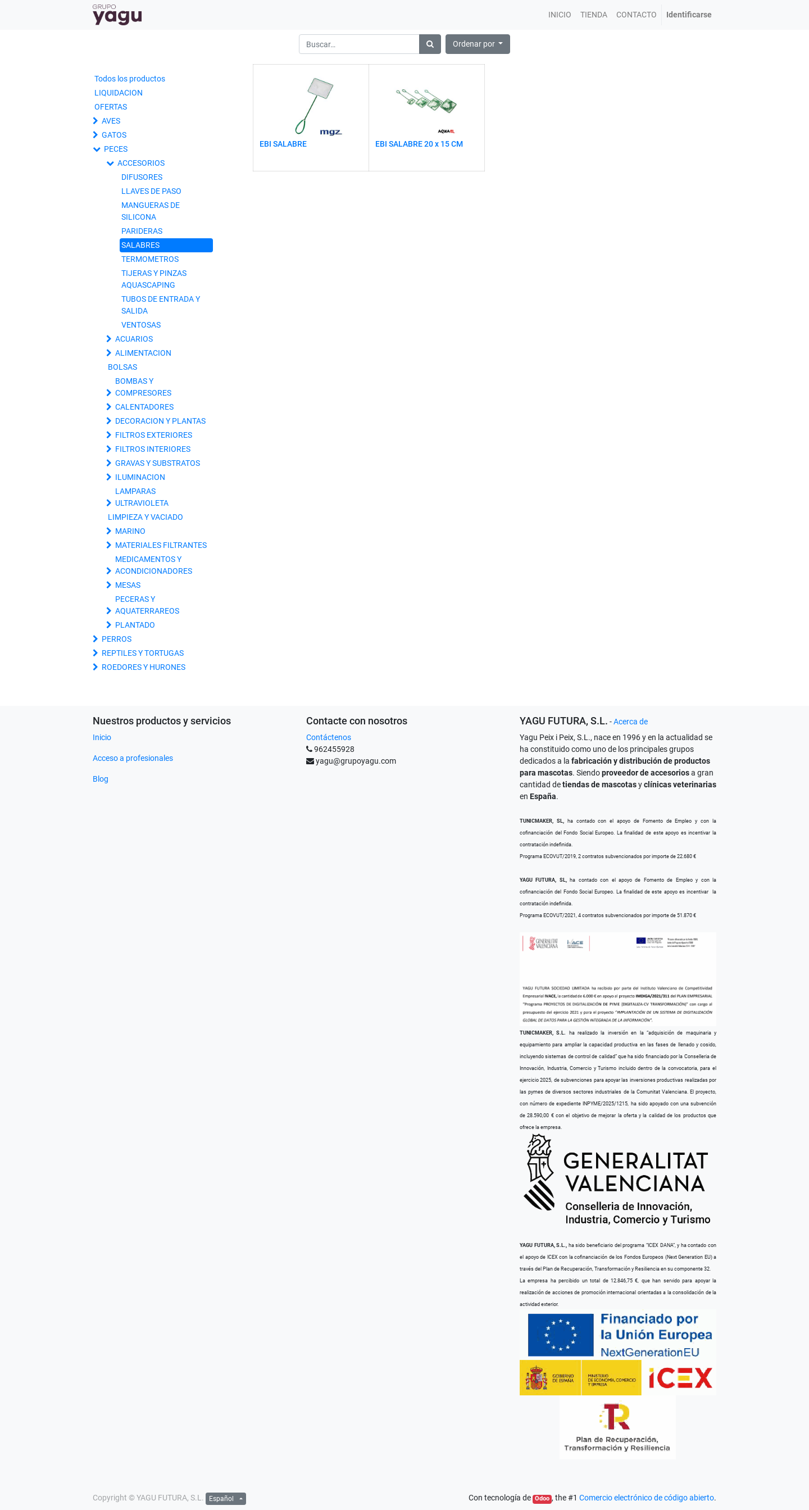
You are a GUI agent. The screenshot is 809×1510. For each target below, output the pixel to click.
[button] (478, 44)
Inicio (102, 737)
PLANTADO (135, 624)
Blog (100, 778)
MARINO (130, 531)
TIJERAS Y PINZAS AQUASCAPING (154, 279)
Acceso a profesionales (133, 758)
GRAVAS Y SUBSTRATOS (157, 463)
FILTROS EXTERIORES (153, 434)
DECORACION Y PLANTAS (160, 420)
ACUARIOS (134, 338)
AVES (111, 120)
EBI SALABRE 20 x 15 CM (419, 143)
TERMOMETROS (150, 259)
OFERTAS (110, 106)
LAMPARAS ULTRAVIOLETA (142, 497)
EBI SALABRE (283, 143)
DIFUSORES (141, 177)
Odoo (542, 1498)
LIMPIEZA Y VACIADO (145, 517)
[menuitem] (560, 14)
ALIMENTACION (143, 352)
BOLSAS (122, 366)
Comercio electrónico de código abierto (646, 1497)
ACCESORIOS (141, 162)
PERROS (116, 638)
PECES (116, 148)
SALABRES (140, 245)
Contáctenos (328, 737)
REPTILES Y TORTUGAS (143, 653)
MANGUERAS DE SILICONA (150, 211)
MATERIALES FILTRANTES (161, 545)
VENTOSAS (141, 324)
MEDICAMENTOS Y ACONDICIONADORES (153, 565)
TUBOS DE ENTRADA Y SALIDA (160, 304)
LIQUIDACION (118, 92)
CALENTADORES (144, 406)
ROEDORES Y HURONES (143, 667)
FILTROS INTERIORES (152, 449)
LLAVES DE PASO (151, 191)
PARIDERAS (141, 230)
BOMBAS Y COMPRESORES (143, 387)
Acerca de (630, 721)
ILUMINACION (140, 477)
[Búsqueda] (430, 44)
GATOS (114, 134)
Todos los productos (129, 78)
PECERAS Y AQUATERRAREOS (147, 605)
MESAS (127, 585)
